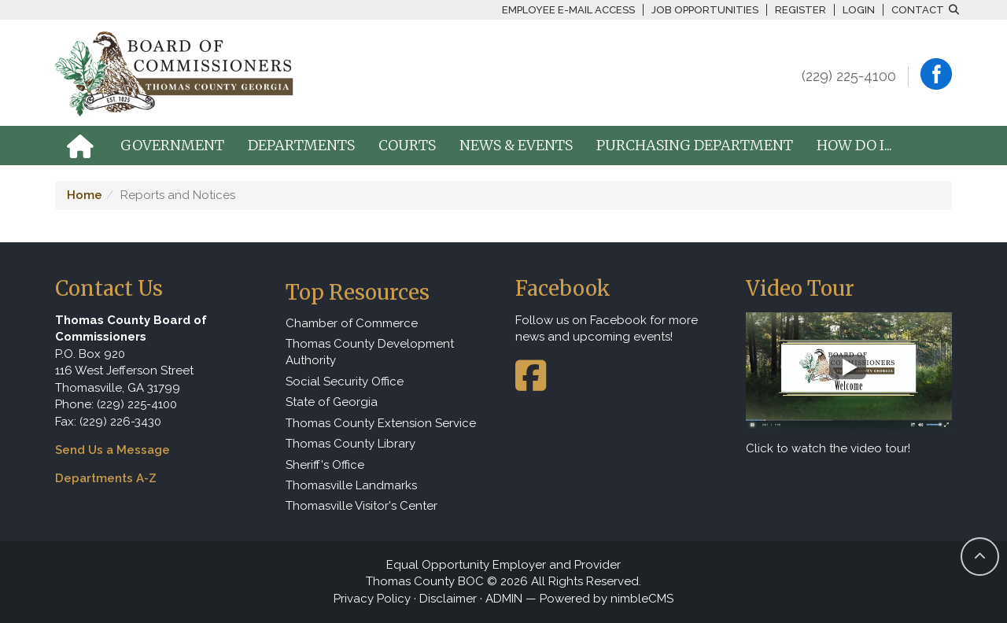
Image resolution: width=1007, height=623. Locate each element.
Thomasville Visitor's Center (361, 506)
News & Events (516, 145)
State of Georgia (332, 402)
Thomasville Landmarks (351, 485)
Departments (301, 145)
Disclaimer (448, 599)
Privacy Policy (372, 599)
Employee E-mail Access (568, 10)
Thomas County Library (350, 444)
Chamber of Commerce (352, 323)
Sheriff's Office (325, 465)
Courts (407, 145)
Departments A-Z (106, 478)
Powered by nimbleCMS (606, 599)
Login (859, 10)
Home (84, 195)
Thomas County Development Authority (370, 352)
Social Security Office (345, 381)
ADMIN (503, 599)
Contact (917, 10)
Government (172, 145)
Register (800, 10)
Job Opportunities (704, 10)
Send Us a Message (112, 450)
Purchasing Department (694, 145)
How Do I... (854, 145)
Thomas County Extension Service (381, 423)
